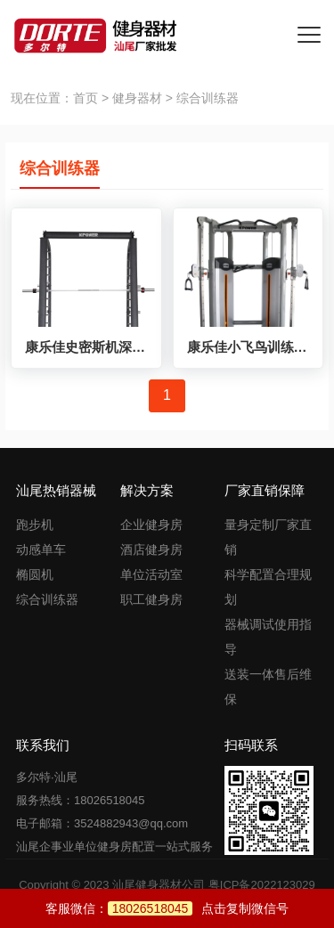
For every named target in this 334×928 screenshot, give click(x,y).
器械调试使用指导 (268, 636)
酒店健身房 (151, 549)
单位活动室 (151, 574)
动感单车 (41, 549)
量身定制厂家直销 (268, 537)
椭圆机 (34, 574)
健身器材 (137, 98)
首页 (85, 98)
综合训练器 (47, 599)
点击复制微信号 (198, 908)
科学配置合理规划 (268, 586)
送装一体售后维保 (268, 686)
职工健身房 (151, 599)
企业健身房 (151, 524)
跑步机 (34, 524)
